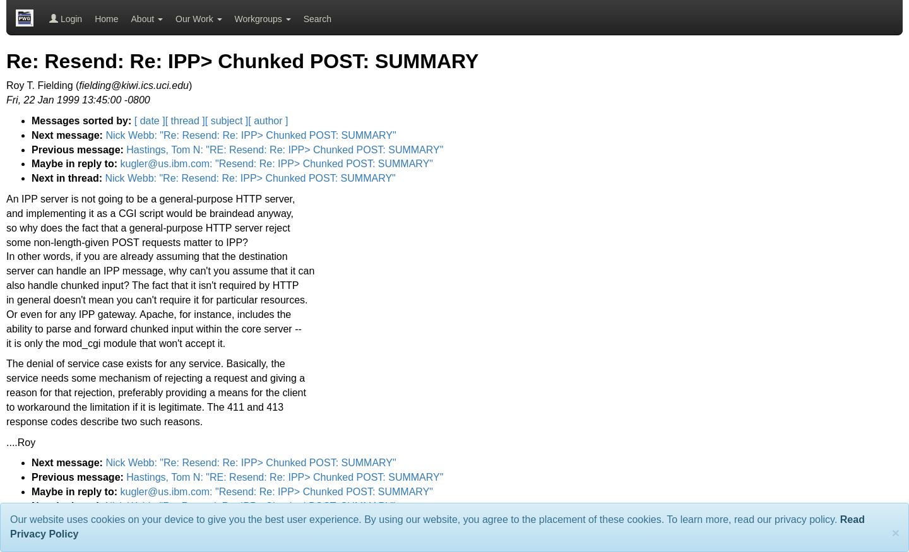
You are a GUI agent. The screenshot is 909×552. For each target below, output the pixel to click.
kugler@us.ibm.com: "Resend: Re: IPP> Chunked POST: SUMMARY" (276, 163)
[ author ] (268, 120)
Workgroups (263, 19)
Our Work (198, 19)
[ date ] (149, 120)
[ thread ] (185, 120)
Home (106, 19)
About (147, 19)
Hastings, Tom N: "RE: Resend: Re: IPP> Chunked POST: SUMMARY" (284, 149)
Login (65, 19)
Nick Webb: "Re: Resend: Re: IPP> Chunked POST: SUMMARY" (250, 135)
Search (317, 19)
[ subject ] (226, 120)
